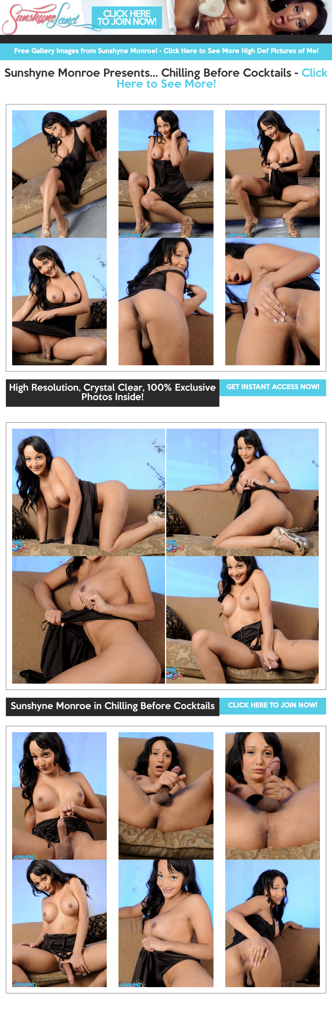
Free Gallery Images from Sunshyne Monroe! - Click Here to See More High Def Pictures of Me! (166, 51)
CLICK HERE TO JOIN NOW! (272, 706)
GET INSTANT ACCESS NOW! (272, 387)
